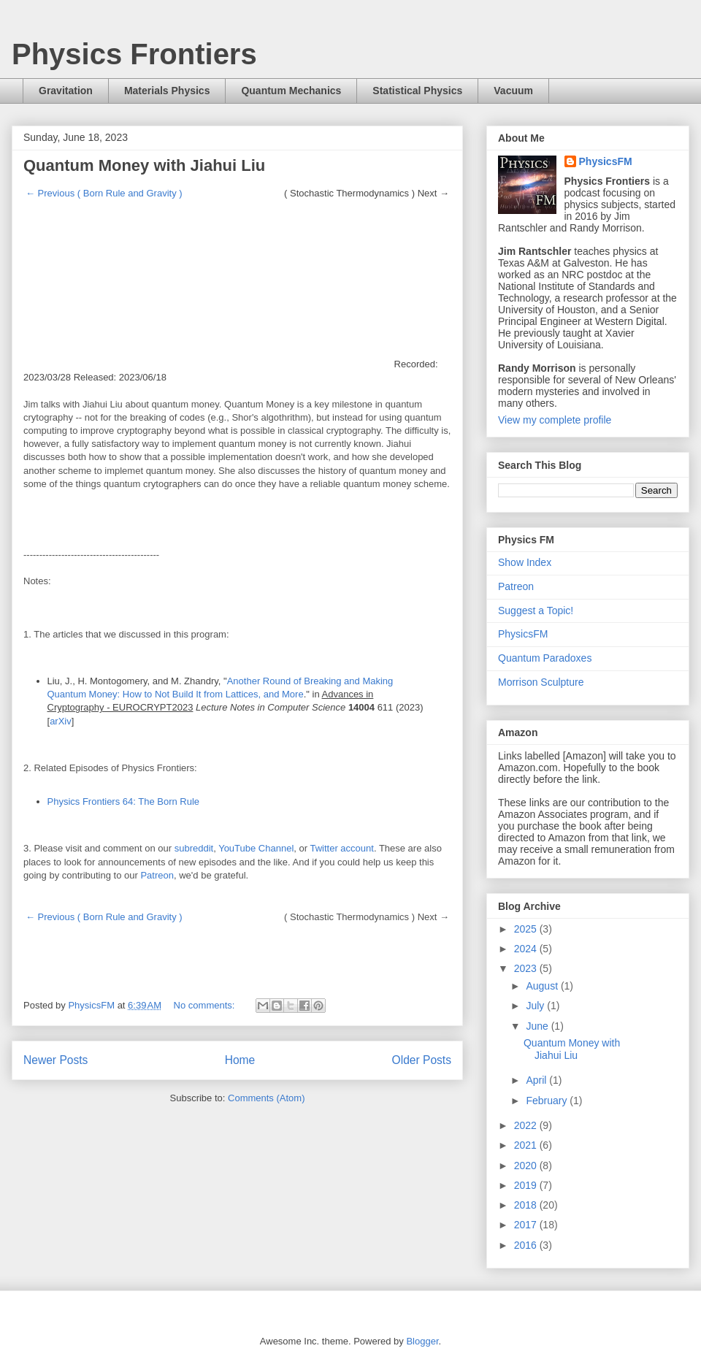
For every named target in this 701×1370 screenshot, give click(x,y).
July (536, 1005)
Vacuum (513, 90)
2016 (527, 1245)
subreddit (194, 848)
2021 (527, 1145)
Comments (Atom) (266, 1097)
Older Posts (421, 1060)
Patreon (157, 875)
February (548, 1100)
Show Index (524, 562)
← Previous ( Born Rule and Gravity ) (104, 193)
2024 (527, 948)
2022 (527, 1125)
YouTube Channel (256, 848)
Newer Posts (55, 1060)
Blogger (422, 1341)
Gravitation (66, 90)
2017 (527, 1225)
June (538, 1026)
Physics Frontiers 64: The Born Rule (123, 801)
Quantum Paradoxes (544, 658)
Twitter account (341, 848)
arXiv (61, 721)
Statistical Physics (417, 90)
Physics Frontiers (134, 54)
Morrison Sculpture (541, 682)
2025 (527, 929)
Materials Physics (167, 90)
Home (240, 1060)
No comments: (205, 1005)
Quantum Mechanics (291, 90)
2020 (527, 1165)
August (543, 986)
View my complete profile (554, 420)
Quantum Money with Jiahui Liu (144, 165)
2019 (527, 1185)
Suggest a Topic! (535, 610)
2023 (527, 968)
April (537, 1080)
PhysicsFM (605, 161)
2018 (527, 1205)
